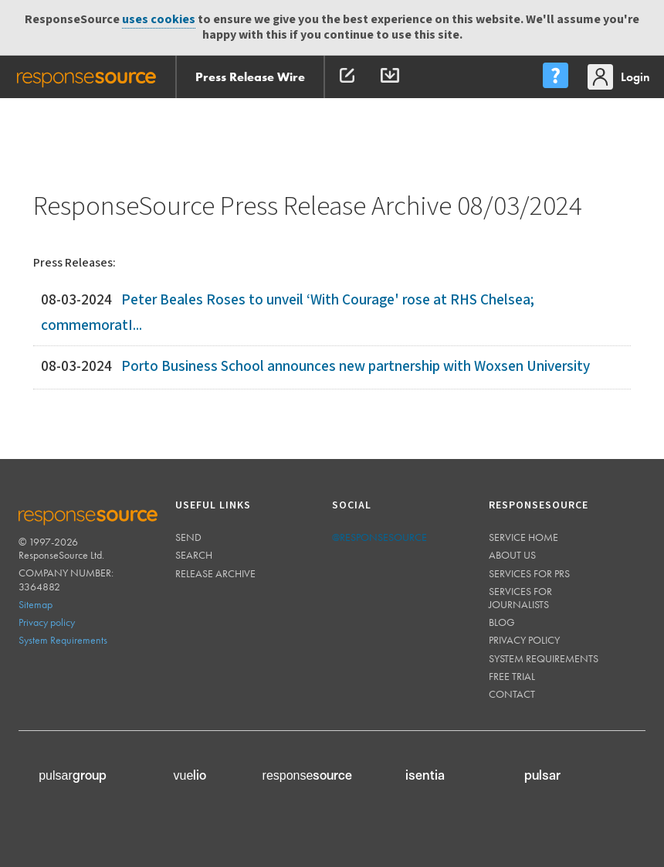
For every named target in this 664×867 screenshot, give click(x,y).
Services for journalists (520, 597)
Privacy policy (47, 622)
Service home (523, 537)
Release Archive (215, 573)
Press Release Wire (250, 77)
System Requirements (63, 640)
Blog (502, 622)
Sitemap (36, 604)
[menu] (555, 77)
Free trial (512, 676)
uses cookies (158, 20)
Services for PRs (529, 573)
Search (193, 555)
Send (188, 537)
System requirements (543, 658)
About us (512, 555)
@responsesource (379, 537)
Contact (512, 694)
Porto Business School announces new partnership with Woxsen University (355, 366)
